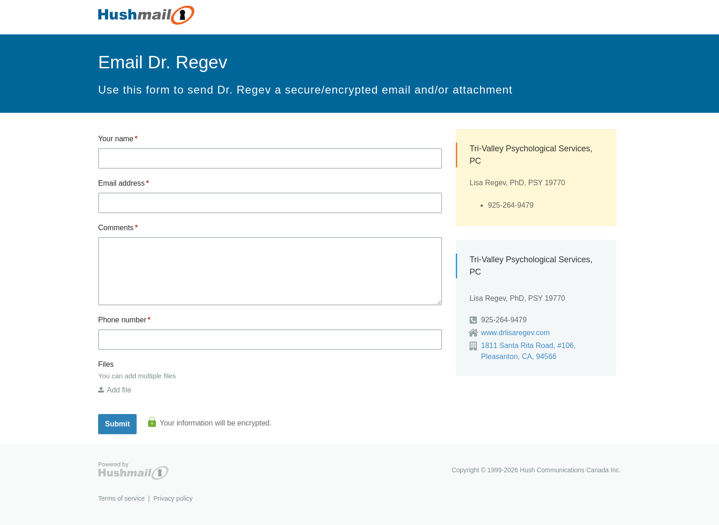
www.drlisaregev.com (515, 333)
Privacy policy (173, 498)
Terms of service (121, 498)
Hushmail (133, 471)
